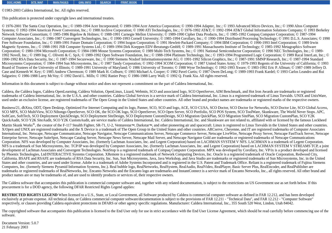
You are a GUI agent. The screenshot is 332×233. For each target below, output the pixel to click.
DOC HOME (14, 2)
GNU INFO (85, 2)
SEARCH (105, 2)
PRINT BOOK (129, 2)
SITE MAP (37, 2)
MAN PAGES (60, 2)
